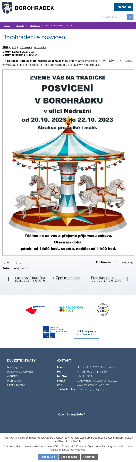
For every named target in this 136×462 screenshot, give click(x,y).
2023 (15, 47)
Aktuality (35, 25)
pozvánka (40, 47)
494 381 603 (100, 371)
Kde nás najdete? (71, 414)
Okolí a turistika (16, 385)
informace (26, 47)
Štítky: (6, 47)
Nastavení (89, 456)
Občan (20, 25)
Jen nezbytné (69, 456)
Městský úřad (15, 367)
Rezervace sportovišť (20, 371)
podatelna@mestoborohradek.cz (97, 380)
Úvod (7, 25)
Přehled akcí (14, 380)
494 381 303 (84, 376)
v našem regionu (86, 333)
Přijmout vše (48, 456)
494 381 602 (84, 371)
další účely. (76, 441)
